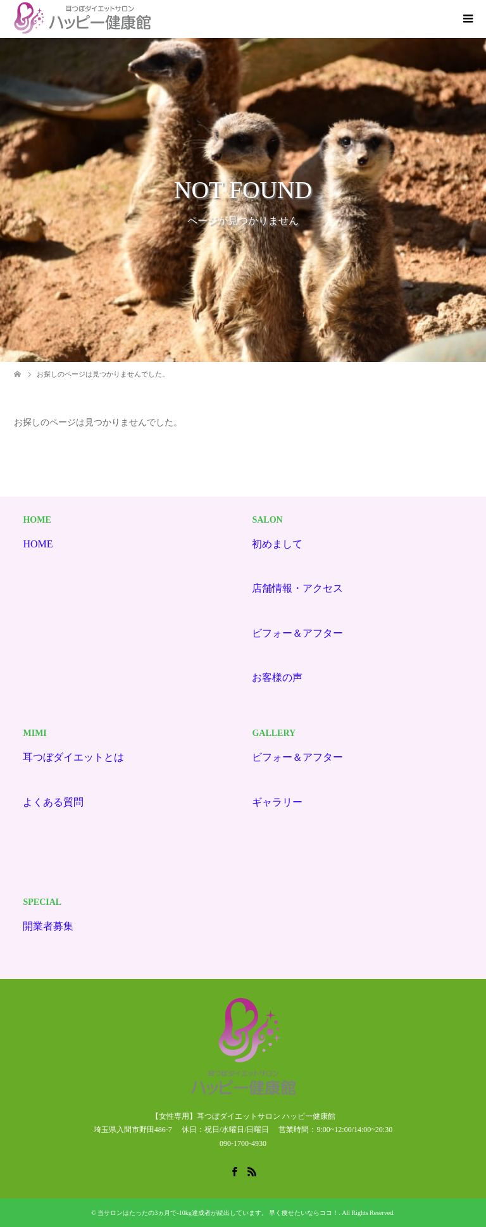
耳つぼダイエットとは (73, 757)
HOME (38, 544)
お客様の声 (277, 677)
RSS (252, 1171)
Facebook (234, 1171)
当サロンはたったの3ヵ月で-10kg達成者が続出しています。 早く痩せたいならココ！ (218, 1212)
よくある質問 (53, 802)
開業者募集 (48, 926)
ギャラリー (277, 802)
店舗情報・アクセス (297, 588)
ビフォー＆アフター (297, 633)
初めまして (277, 544)
